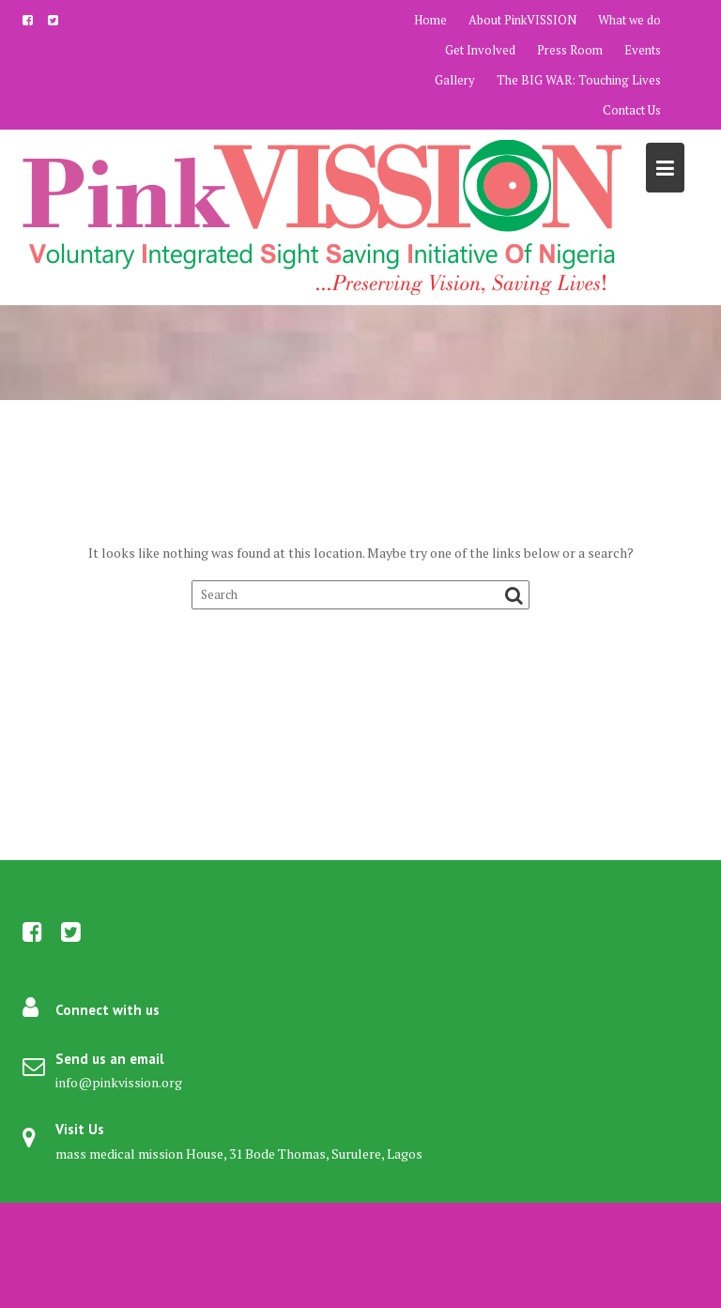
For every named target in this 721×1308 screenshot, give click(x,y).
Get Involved (480, 49)
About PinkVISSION (522, 19)
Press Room (570, 49)
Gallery (455, 79)
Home (430, 19)
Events (642, 49)
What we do (629, 19)
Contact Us (632, 109)
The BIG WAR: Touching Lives (579, 79)
